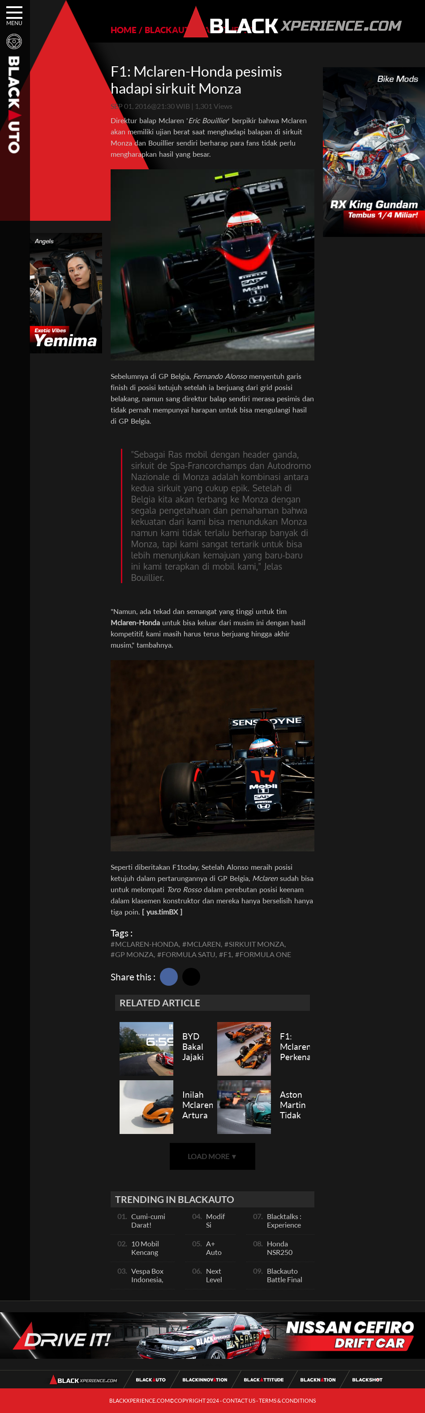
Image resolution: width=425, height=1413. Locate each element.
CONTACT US (239, 1400)
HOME (124, 30)
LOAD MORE (213, 1156)
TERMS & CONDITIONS (287, 1400)
